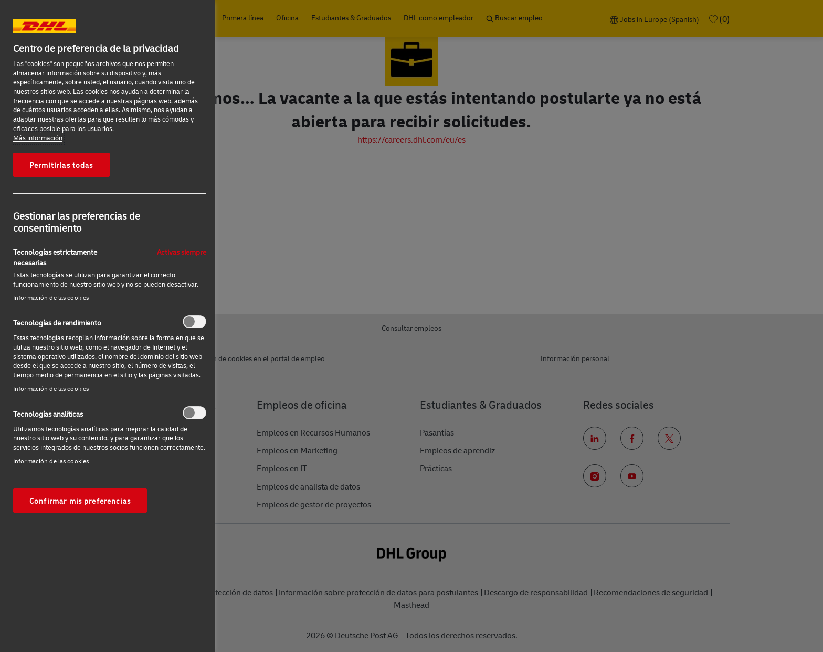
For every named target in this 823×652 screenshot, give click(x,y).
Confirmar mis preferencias (80, 500)
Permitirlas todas (61, 164)
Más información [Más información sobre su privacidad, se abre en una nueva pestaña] (37, 138)
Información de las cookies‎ (51, 297)
